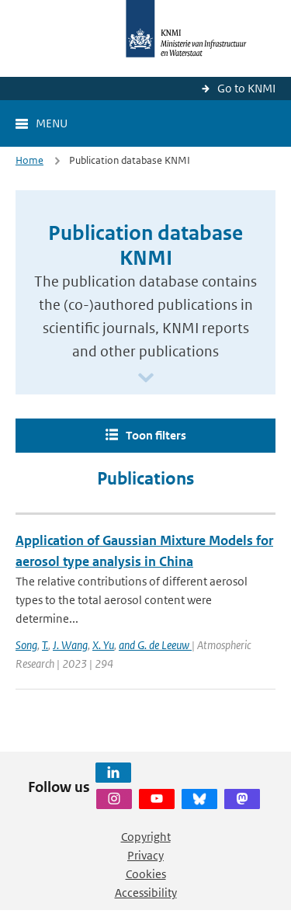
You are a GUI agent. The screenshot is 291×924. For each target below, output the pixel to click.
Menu (52, 123)
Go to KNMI (246, 88)
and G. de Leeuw (155, 644)
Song (26, 644)
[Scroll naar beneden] (146, 378)
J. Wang (70, 644)
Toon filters (156, 435)
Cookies (146, 874)
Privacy (145, 855)
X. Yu (103, 644)
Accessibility (146, 892)
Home (29, 160)
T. (45, 644)
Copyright (146, 836)
